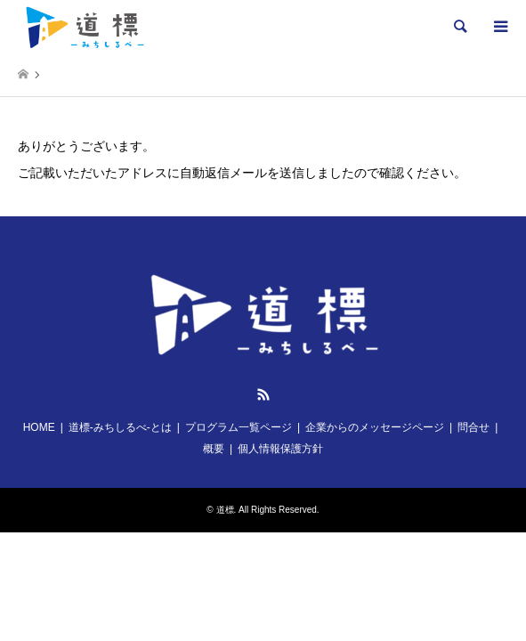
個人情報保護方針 (280, 448)
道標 (225, 510)
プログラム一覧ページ (238, 427)
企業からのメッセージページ (374, 427)
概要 (213, 448)
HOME (39, 427)
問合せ (473, 427)
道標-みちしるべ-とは (120, 427)
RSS (263, 394)
